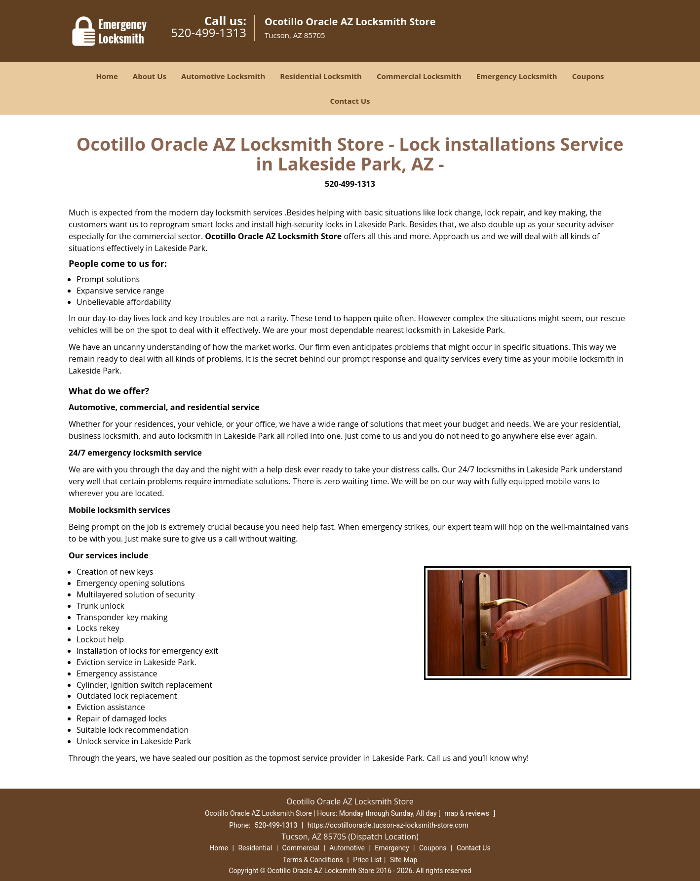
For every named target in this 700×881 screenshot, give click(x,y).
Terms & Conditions (313, 860)
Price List (367, 860)
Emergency (392, 848)
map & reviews (467, 813)
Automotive (347, 848)
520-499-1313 (208, 32)
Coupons (588, 76)
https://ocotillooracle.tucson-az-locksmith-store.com (388, 825)
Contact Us (350, 101)
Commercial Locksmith (419, 76)
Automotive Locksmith (223, 76)
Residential (255, 848)
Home (106, 76)
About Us (149, 76)
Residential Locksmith (321, 76)
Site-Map (403, 860)
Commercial (300, 848)
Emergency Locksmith (516, 76)
